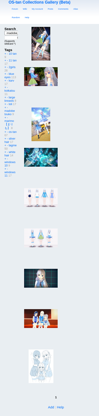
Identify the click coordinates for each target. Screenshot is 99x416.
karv (11, 80)
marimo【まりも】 (9, 124)
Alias (75, 9)
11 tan (13, 60)
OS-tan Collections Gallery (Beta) (39, 2)
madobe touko (9, 112)
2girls (12, 67)
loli (10, 104)
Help (27, 17)
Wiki (25, 9)
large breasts (9, 99)
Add (51, 407)
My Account (37, 9)
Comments (63, 9)
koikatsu (9, 90)
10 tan (13, 53)
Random (16, 17)
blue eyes (9, 75)
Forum (15, 9)
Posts (50, 9)
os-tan (13, 132)
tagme (13, 145)
